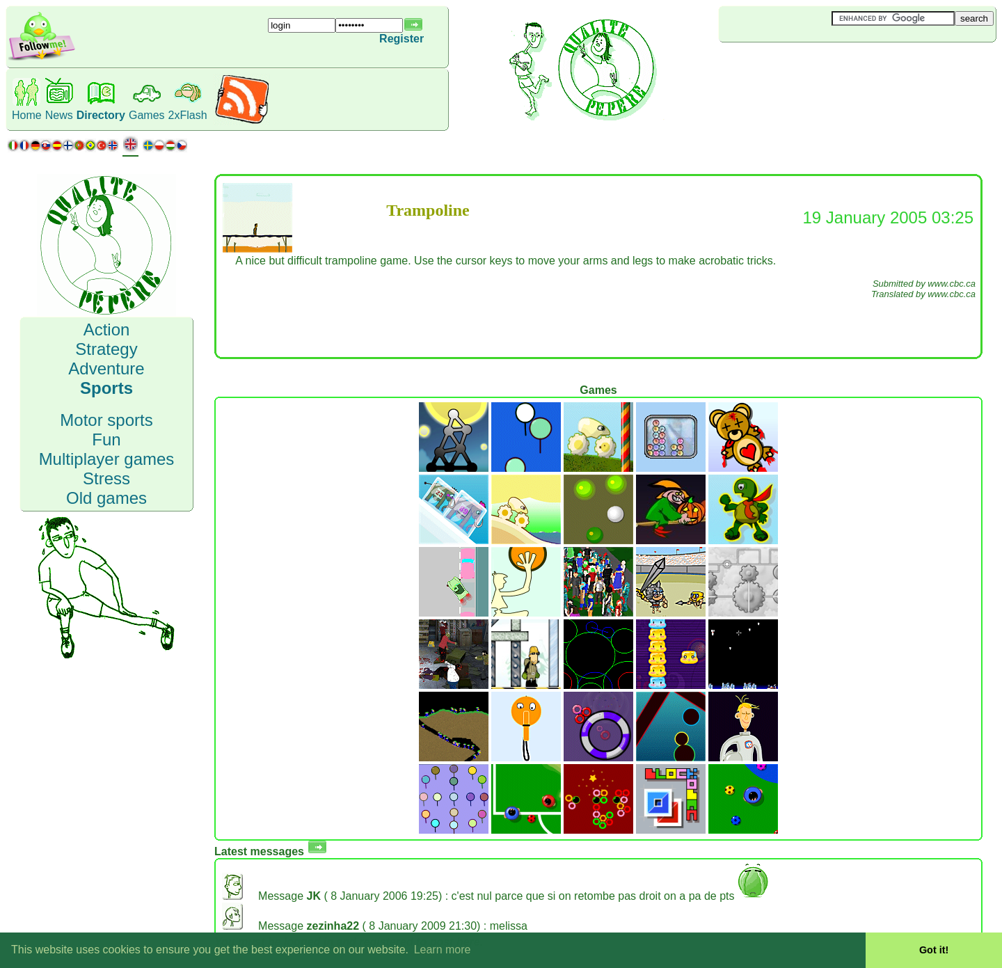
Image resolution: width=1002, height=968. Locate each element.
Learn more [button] (442, 949)
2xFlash (187, 115)
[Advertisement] (801, 65)
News (59, 115)
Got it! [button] (933, 949)
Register (401, 39)
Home (27, 115)
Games (147, 115)
